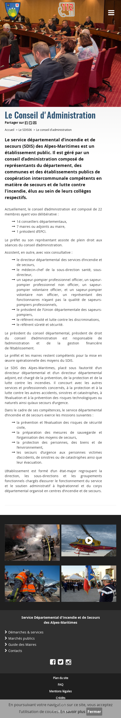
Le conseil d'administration (54, 130)
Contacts (15, 650)
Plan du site (60, 678)
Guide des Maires (22, 644)
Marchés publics (21, 638)
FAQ (60, 684)
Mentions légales (60, 691)
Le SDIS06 (25, 130)
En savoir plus (72, 711)
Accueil (9, 130)
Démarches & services (26, 632)
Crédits (60, 698)
